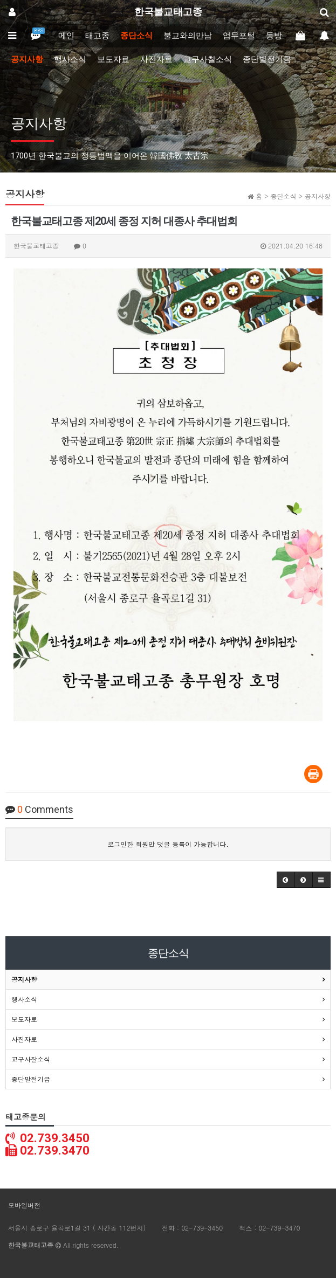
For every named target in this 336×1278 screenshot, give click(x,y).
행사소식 (70, 59)
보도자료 (113, 59)
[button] (286, 880)
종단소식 (136, 35)
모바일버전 (24, 1205)
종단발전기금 (267, 59)
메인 (66, 35)
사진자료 (156, 59)
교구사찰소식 (207, 59)
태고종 (97, 35)
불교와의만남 (187, 35)
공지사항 (27, 59)
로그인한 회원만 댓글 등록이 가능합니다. (168, 843)
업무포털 (239, 35)
